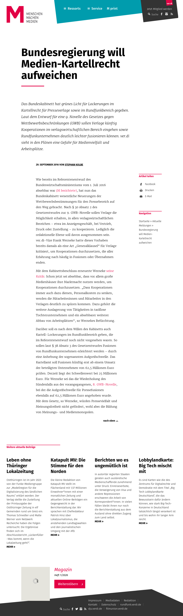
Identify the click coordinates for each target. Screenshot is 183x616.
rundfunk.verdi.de (130, 604)
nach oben (109, 420)
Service (97, 9)
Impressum (95, 600)
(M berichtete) (66, 190)
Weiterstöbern (68, 584)
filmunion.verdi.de (117, 608)
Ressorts (74, 9)
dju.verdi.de (95, 608)
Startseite (144, 221)
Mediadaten (113, 600)
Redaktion (130, 600)
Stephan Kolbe (74, 164)
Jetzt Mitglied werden (159, 9)
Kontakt (92, 604)
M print (112, 9)
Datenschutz (109, 604)
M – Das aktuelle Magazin (71, 566)
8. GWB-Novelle (104, 384)
